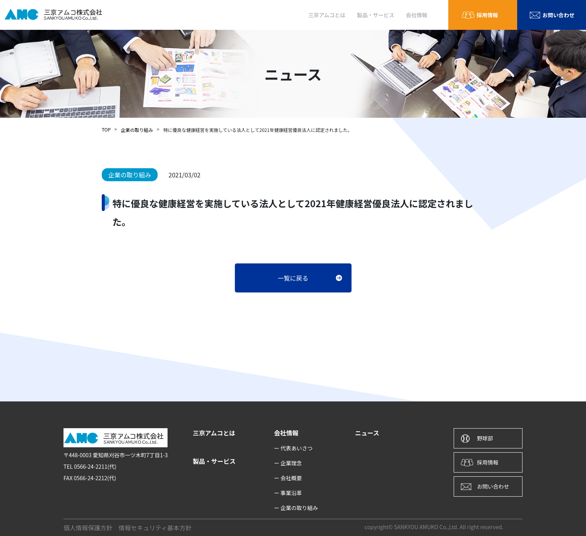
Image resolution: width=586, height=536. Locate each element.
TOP (106, 129)
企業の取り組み (137, 130)
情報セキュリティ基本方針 (155, 527)
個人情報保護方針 (87, 527)
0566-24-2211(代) (95, 466)
